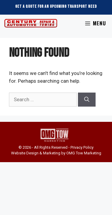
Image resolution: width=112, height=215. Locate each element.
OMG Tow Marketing (83, 153)
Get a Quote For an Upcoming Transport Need (56, 6)
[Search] (87, 100)
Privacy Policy (81, 147)
